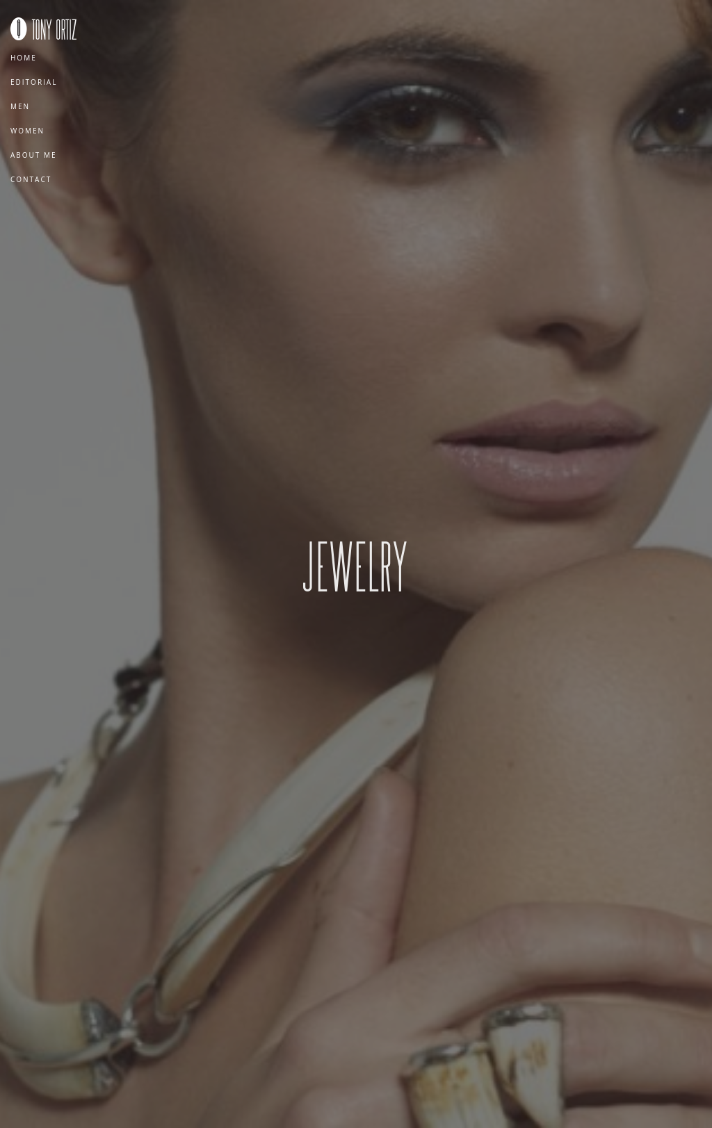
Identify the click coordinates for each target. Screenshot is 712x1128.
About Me (33, 155)
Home (23, 58)
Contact (30, 179)
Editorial (33, 82)
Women (27, 131)
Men (20, 106)
